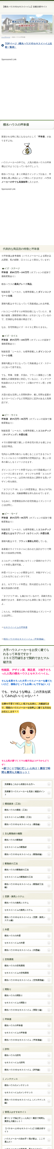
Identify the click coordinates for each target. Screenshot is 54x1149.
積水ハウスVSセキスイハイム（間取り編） (23, 1010)
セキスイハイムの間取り (15, 1003)
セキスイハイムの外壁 (14, 943)
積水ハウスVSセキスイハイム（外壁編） (22, 950)
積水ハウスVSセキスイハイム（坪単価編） (24, 639)
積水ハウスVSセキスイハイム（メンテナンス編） (24, 1101)
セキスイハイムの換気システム (18, 910)
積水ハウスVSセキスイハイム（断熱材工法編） (23, 885)
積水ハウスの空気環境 (14, 965)
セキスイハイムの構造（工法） (18, 817)
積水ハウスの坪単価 (13, 1025)
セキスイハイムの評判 (14, 1062)
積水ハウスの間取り (13, 995)
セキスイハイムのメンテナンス (18, 1092)
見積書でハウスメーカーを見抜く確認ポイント (24, 793)
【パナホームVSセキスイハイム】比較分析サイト (24, 1130)
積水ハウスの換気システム (16, 903)
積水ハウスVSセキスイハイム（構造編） (22, 824)
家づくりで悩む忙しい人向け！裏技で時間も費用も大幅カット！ (24, 1119)
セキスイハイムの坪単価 (15, 627)
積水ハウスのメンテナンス (16, 1085)
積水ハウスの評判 (12, 1055)
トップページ (5, 37)
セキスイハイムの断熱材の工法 (18, 877)
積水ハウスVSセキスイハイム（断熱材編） (23, 854)
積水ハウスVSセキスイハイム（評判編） (22, 1070)
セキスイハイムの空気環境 (16, 973)
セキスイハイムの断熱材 (15, 847)
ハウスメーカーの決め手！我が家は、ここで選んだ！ (24, 1140)
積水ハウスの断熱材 (13, 840)
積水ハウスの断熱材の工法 (16, 870)
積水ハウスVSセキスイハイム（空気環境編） (24, 980)
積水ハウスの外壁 (12, 935)
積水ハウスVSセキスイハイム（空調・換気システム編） (24, 918)
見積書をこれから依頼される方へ (19, 784)
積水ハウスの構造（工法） (16, 810)
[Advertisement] (27, 88)
